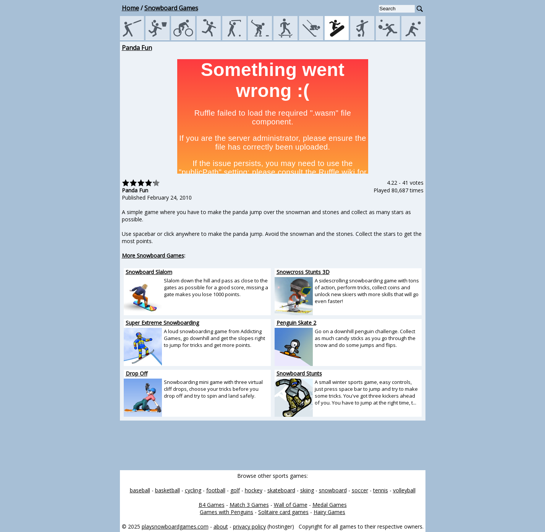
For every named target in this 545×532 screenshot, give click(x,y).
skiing (307, 490)
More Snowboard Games (153, 255)
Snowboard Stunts (299, 373)
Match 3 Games (249, 504)
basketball (167, 490)
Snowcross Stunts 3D (303, 272)
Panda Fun (137, 48)
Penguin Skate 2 (296, 322)
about (220, 526)
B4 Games (212, 504)
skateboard (281, 490)
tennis (380, 490)
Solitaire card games (283, 512)
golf (235, 490)
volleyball (404, 490)
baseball (140, 490)
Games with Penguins (226, 512)
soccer (360, 490)
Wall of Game (290, 504)
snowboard (333, 490)
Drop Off (136, 373)
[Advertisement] (85, 158)
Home (130, 8)
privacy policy (249, 526)
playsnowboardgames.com (175, 526)
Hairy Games (329, 512)
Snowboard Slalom (149, 272)
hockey (253, 490)
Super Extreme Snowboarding (162, 322)
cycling (193, 490)
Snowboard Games (171, 8)
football (215, 490)
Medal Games (329, 504)
